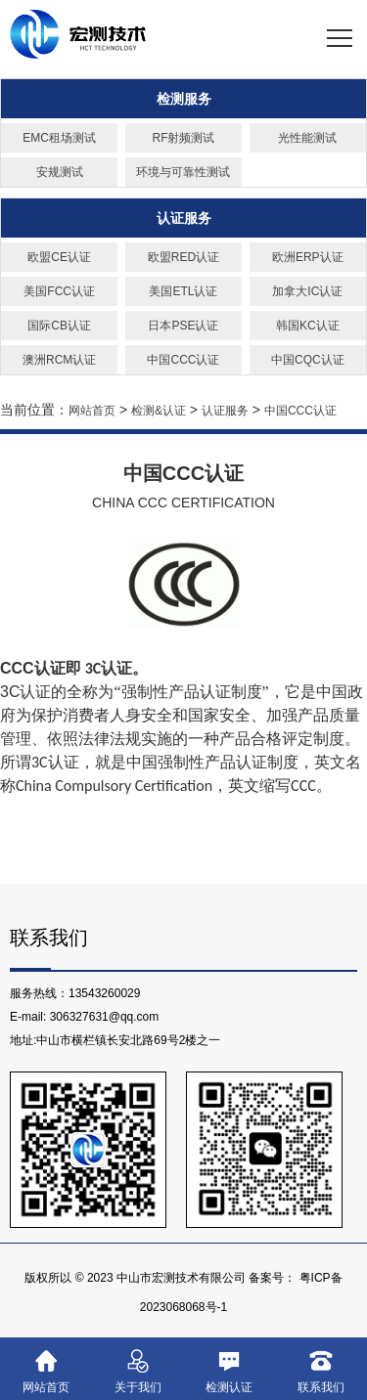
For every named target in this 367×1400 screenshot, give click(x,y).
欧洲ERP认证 (308, 257)
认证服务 (184, 218)
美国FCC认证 (59, 291)
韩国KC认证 (308, 325)
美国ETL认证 (183, 291)
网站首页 (92, 410)
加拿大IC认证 (307, 291)
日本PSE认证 (183, 325)
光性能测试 (307, 138)
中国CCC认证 (183, 360)
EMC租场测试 (59, 138)
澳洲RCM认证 (59, 360)
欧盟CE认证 (59, 257)
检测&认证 (158, 410)
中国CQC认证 (307, 360)
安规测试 (59, 172)
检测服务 (184, 99)
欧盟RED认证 (183, 257)
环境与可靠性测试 (183, 172)
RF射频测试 (183, 138)
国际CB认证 (59, 325)
